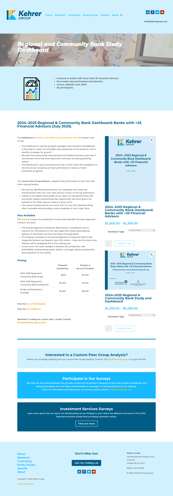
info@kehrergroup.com (155, 21)
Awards (105, 15)
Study (24, 219)
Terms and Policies (25, 484)
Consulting (74, 15)
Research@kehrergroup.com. (31, 322)
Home (48, 15)
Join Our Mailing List (86, 462)
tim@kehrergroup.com (119, 359)
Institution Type (116, 232)
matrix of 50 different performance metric (58, 137)
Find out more (86, 423)
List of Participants (36, 304)
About (115, 15)
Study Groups (90, 15)
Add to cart (125, 243)
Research (60, 15)
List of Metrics (33, 309)
